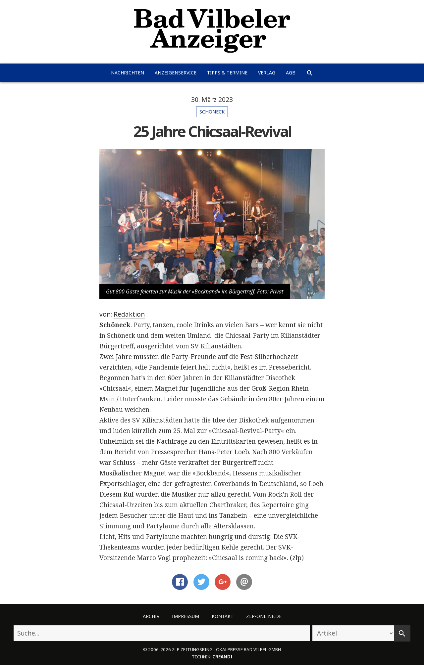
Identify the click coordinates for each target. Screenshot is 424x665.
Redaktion (129, 314)
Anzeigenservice (175, 72)
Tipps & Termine (227, 72)
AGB (290, 72)
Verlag (266, 72)
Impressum (185, 616)
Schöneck (212, 112)
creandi (222, 657)
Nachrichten (127, 72)
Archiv (151, 616)
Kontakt (223, 616)
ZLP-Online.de (264, 616)
